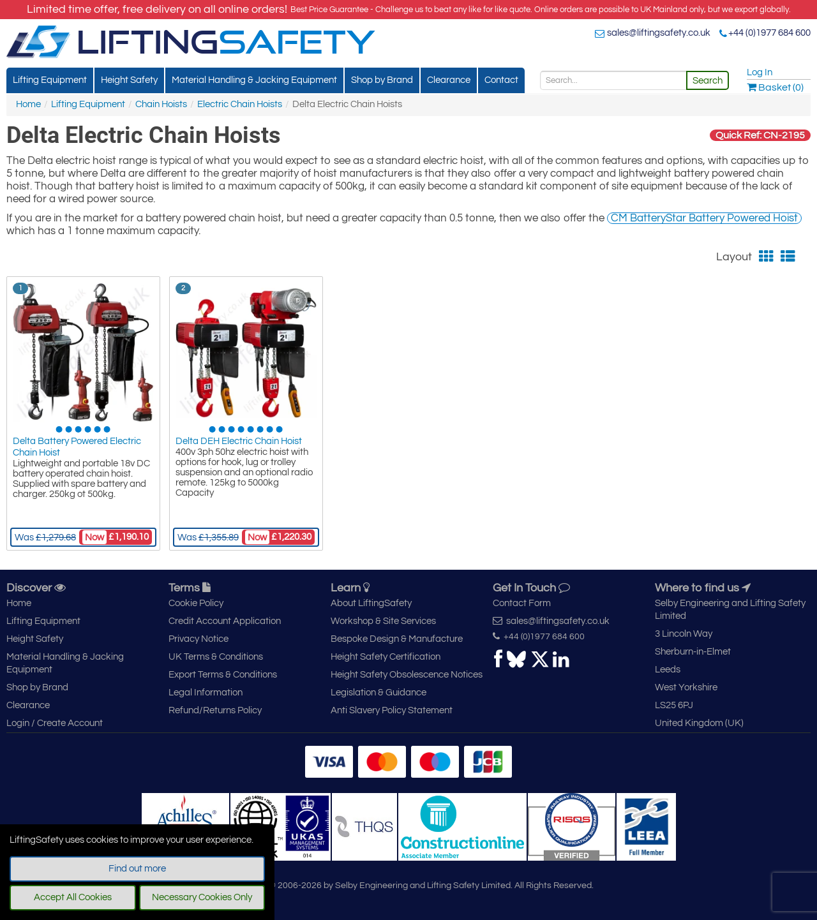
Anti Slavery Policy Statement (392, 710)
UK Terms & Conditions (216, 657)
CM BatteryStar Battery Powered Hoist (704, 218)
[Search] (613, 80)
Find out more (137, 868)
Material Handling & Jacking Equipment (254, 80)
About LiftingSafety (371, 603)
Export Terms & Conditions (223, 674)
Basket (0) (775, 87)
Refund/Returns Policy (215, 710)
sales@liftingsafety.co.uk (658, 33)
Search (708, 80)
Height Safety (129, 80)
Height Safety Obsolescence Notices (407, 674)
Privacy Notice (199, 639)
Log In (759, 72)
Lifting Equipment (50, 80)
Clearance (448, 80)
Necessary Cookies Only (202, 897)
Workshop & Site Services (383, 621)
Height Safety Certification (385, 657)
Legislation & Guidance (378, 692)
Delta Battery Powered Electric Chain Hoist (77, 446)
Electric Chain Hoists (239, 104)
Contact (501, 80)
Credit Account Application (225, 621)
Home (28, 104)
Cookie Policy (196, 603)
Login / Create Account (54, 723)
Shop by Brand (382, 80)
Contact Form (522, 603)
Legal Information (206, 692)
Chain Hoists (161, 104)
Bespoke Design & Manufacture (397, 639)
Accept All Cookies (73, 897)
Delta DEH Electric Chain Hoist (239, 441)
